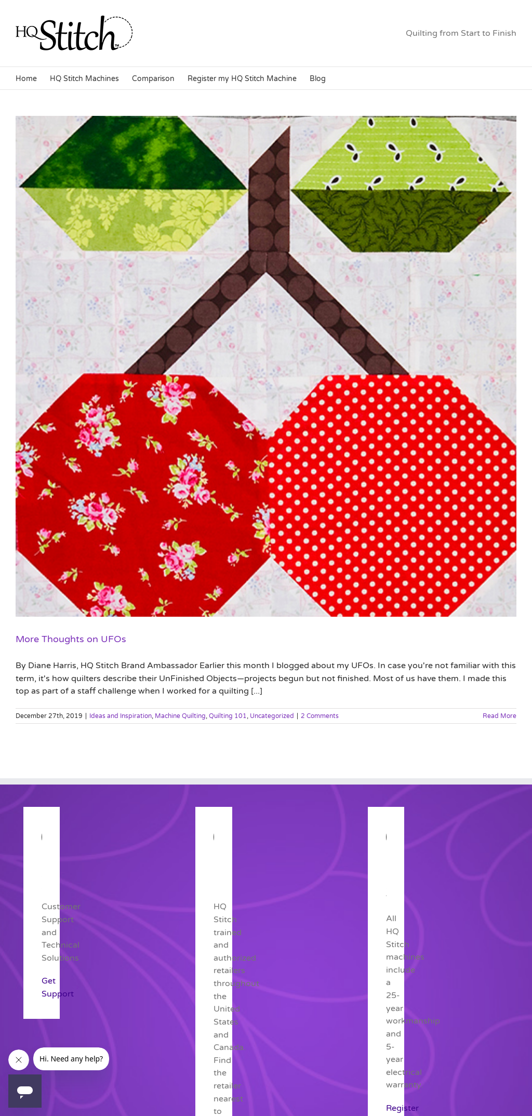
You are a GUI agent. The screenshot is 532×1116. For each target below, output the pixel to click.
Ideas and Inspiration (120, 716)
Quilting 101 (228, 716)
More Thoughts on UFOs (71, 639)
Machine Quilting (180, 716)
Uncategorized (272, 716)
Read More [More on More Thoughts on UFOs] (499, 716)
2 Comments (320, 716)
